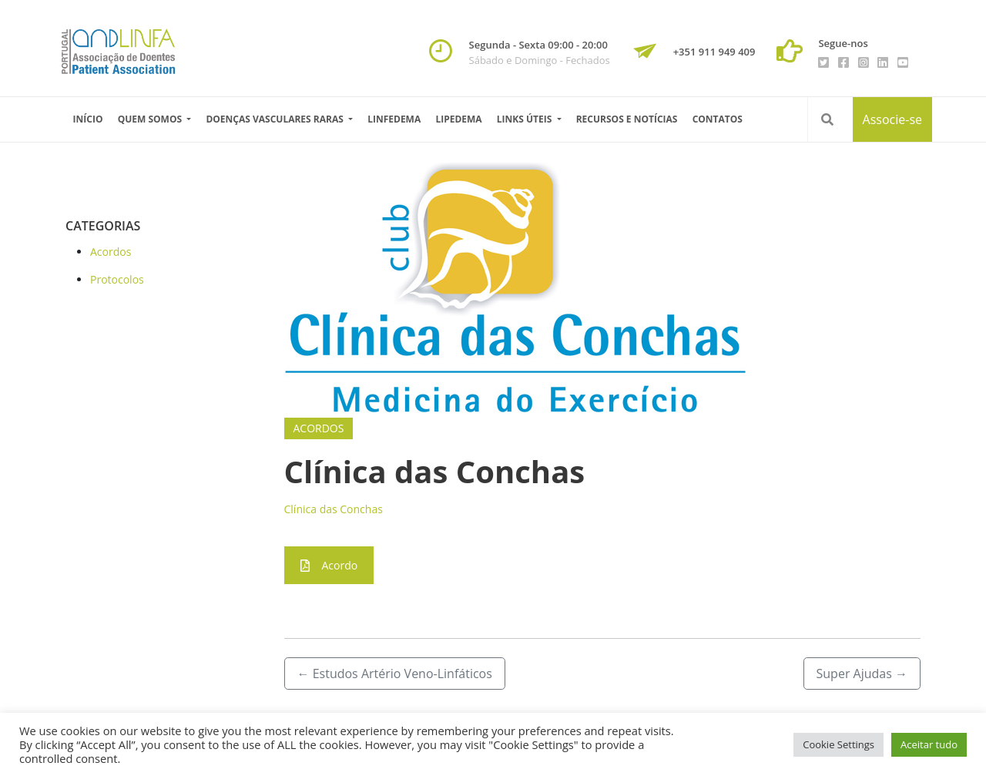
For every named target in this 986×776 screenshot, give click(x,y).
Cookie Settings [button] (838, 744)
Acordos (110, 251)
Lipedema (458, 119)
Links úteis (526, 119)
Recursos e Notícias (627, 119)
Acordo (329, 565)
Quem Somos (151, 119)
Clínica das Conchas (333, 509)
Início (88, 119)
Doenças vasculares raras (276, 119)
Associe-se (892, 119)
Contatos (718, 119)
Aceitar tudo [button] (928, 744)
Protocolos (117, 279)
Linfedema (394, 119)
